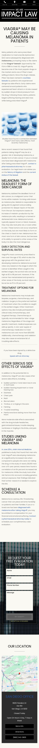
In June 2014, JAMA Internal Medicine (17, 449)
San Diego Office (20, 696)
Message (10, 592)
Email (9, 578)
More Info (19, 726)
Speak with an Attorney (19, 356)
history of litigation (14, 172)
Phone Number (13, 585)
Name (9, 570)
